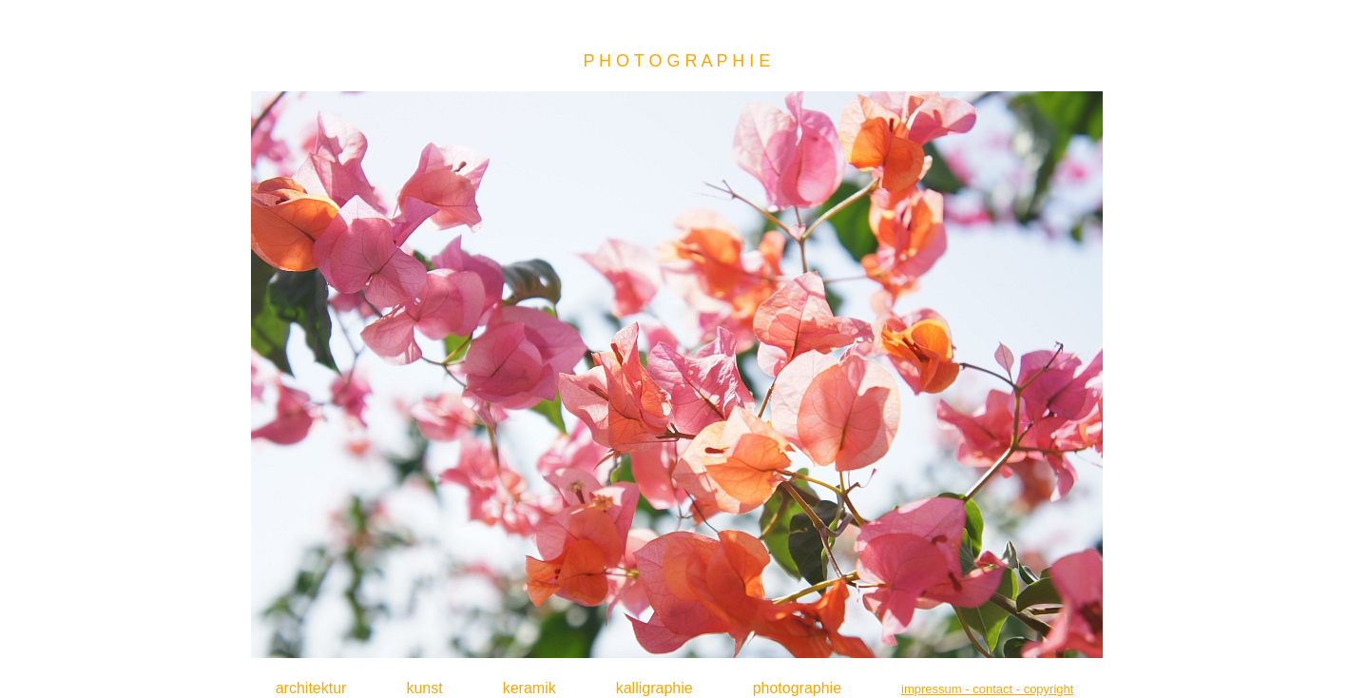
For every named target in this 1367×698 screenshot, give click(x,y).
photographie (797, 688)
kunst (424, 688)
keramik (529, 688)
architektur (311, 688)
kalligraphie (654, 688)
